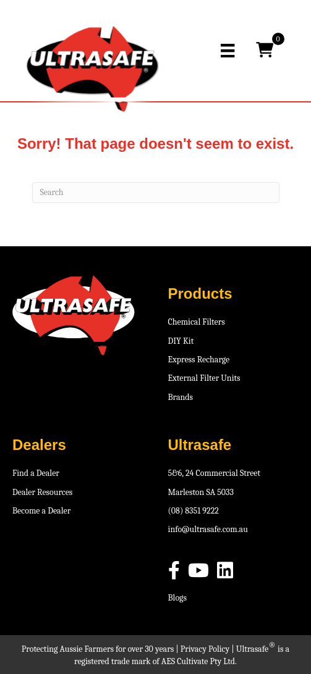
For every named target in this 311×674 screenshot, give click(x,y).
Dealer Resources (42, 492)
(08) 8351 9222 (193, 511)
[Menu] (227, 50)
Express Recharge (199, 359)
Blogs (177, 598)
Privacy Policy (205, 649)
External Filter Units (204, 378)
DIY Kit (181, 341)
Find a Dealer (35, 473)
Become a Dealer (41, 511)
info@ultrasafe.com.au (208, 529)
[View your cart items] (264, 50)
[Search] (155, 192)
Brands (181, 397)
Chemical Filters (196, 322)
